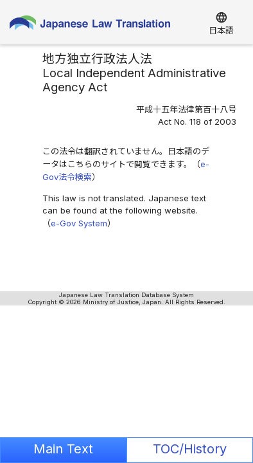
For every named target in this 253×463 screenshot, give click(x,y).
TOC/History (190, 449)
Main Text (63, 449)
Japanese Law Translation (90, 25)
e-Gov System (79, 223)
